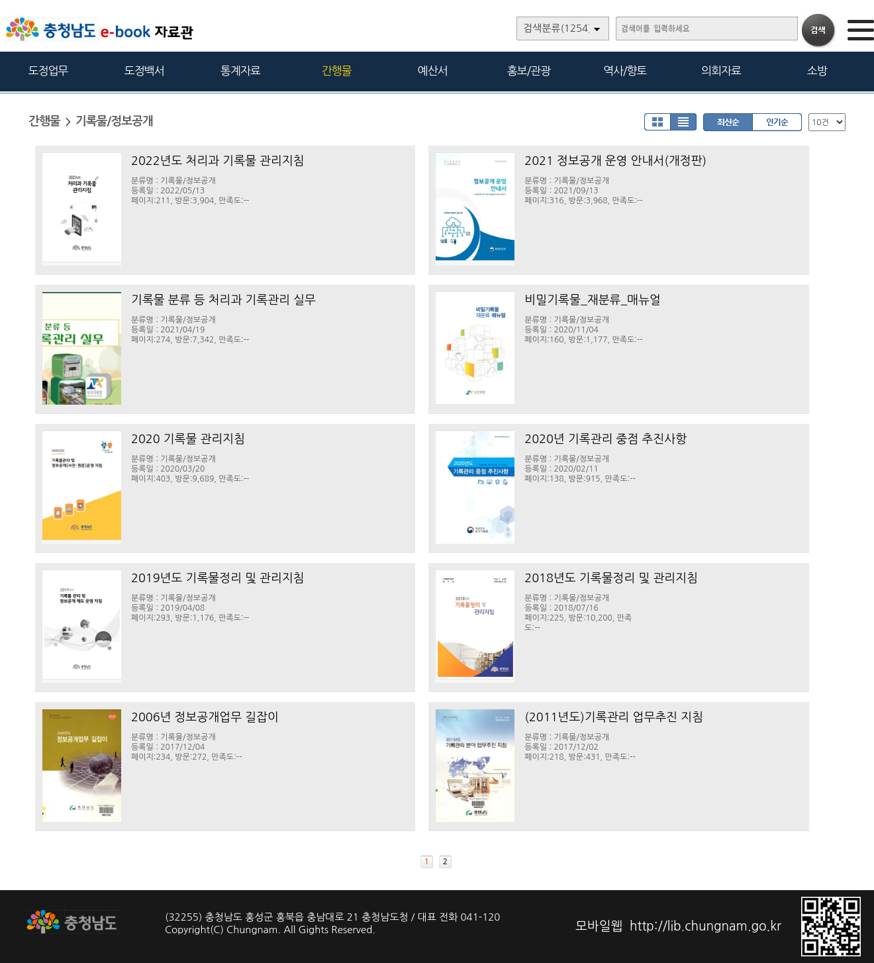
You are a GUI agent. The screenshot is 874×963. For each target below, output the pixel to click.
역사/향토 (624, 70)
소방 (817, 70)
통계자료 (240, 70)
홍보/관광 (528, 70)
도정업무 (48, 70)
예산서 (433, 70)
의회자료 (721, 70)
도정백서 (144, 70)
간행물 (337, 70)
